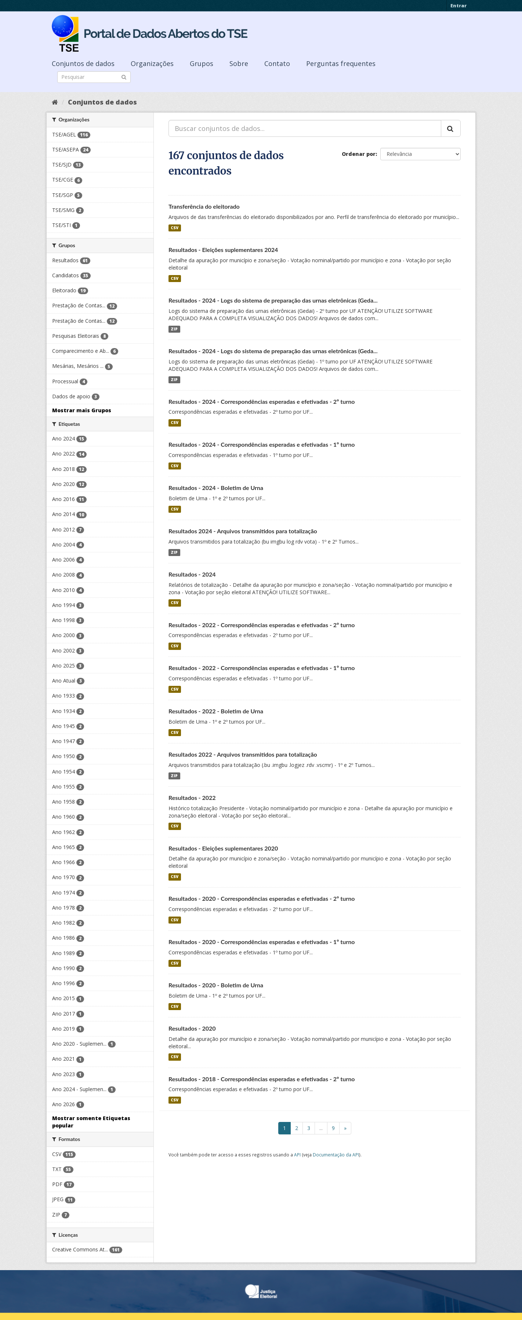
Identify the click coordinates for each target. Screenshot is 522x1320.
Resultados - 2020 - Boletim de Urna (215, 984)
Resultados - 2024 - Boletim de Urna (215, 487)
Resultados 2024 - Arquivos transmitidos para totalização (242, 530)
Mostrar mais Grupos (81, 410)
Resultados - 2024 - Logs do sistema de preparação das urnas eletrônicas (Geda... (272, 300)
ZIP (174, 329)
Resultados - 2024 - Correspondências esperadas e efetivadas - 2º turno (261, 401)
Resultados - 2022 (192, 797)
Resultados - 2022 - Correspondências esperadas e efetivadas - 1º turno (261, 667)
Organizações (152, 63)
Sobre (238, 63)
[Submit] (124, 76)
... (321, 1128)
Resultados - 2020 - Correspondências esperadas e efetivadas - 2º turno (261, 898)
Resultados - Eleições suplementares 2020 (223, 848)
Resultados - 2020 (192, 1028)
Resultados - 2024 (192, 574)
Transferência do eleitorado (204, 206)
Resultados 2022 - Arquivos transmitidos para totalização (242, 754)
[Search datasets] (94, 77)
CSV (174, 227)
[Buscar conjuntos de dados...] (304, 128)
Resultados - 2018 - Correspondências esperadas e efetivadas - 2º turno (261, 1078)
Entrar (458, 5)
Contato (277, 63)
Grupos (201, 63)
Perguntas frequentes (341, 63)
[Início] (55, 102)
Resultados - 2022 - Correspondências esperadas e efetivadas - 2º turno (261, 624)
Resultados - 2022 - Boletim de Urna (215, 710)
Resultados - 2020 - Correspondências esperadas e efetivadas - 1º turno (261, 941)
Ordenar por (359, 153)
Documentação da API (336, 1155)
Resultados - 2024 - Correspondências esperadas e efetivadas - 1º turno (261, 444)
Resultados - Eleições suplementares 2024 (223, 249)
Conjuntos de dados (83, 63)
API (297, 1155)
